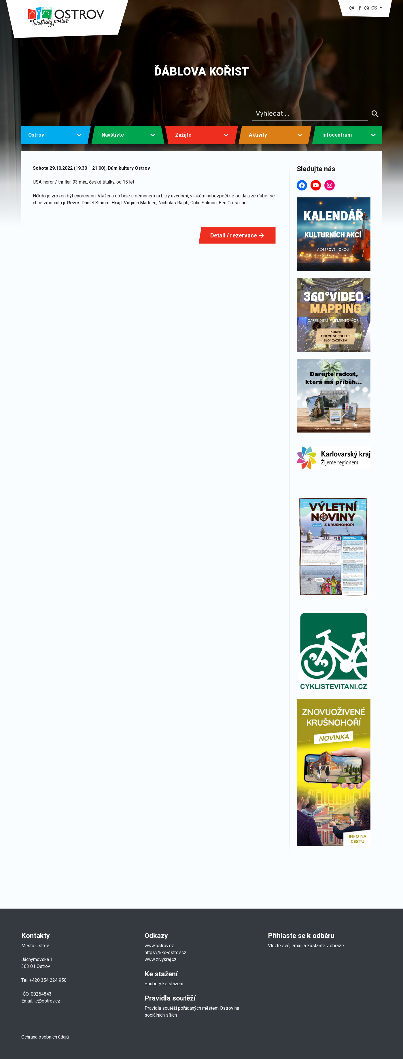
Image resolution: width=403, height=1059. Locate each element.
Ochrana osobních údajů (45, 1037)
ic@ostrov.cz (47, 1001)
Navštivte (113, 135)
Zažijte (183, 135)
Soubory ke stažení (164, 983)
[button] (373, 8)
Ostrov (36, 135)
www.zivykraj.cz (161, 959)
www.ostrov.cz (159, 945)
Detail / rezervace (237, 235)
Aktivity (258, 135)
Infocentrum (337, 135)
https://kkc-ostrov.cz (165, 952)
